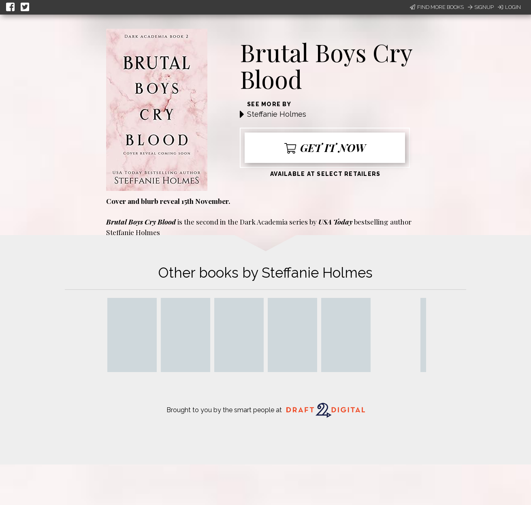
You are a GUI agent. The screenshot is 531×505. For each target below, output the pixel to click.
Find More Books (437, 7)
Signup (481, 7)
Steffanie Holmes (276, 114)
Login (509, 7)
